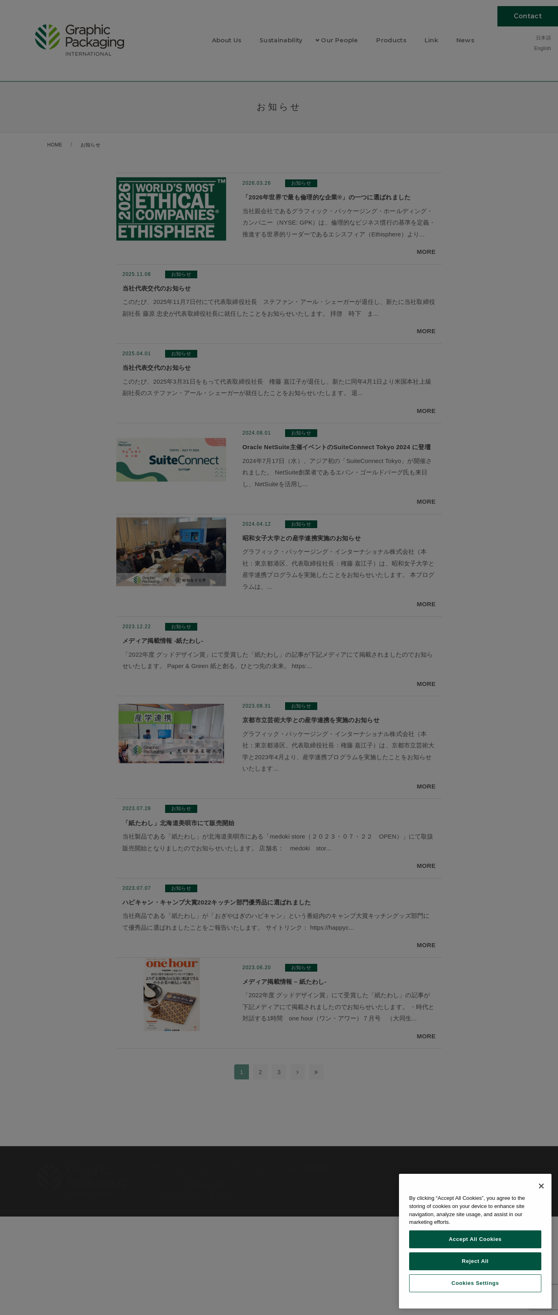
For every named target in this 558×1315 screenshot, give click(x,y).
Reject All (475, 1261)
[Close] (541, 1186)
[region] (475, 1241)
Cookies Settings (475, 1283)
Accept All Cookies (475, 1239)
